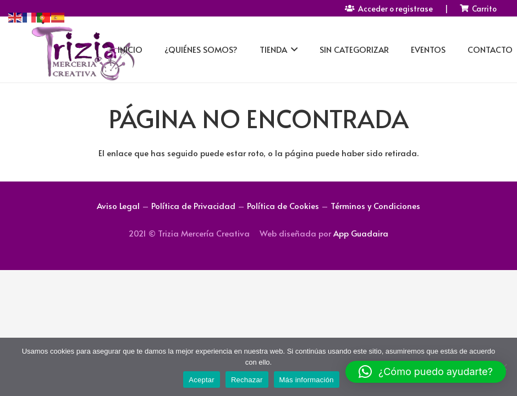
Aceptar (202, 380)
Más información (306, 380)
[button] (425, 372)
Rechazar (247, 380)
